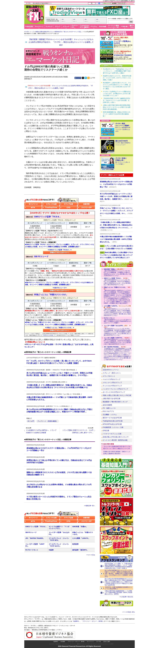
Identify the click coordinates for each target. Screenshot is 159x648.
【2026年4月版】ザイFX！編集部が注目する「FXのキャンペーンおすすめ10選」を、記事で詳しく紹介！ (117, 100)
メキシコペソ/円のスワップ (112, 382)
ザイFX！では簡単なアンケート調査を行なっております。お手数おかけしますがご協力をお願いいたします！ (117, 93)
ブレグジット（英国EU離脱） (47, 421)
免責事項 (55, 641)
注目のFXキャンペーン (111, 370)
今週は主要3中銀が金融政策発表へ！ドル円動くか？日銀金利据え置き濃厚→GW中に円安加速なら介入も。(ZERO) (118, 592)
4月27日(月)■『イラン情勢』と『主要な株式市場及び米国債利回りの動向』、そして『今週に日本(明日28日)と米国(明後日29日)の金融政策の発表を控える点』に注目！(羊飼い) (118, 566)
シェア (79, 78)
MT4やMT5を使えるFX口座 (112, 424)
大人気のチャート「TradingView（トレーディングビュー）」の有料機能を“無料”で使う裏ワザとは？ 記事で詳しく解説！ (117, 71)
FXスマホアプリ (108, 411)
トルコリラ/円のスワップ (111, 379)
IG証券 (51, 550)
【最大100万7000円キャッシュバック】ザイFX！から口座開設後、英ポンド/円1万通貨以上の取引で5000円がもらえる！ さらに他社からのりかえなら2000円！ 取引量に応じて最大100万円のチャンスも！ (117, 310)
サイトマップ (90, 641)
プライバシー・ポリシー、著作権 (76, 641)
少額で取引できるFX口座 (111, 398)
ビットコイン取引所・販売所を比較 (115, 440)
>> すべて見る (90, 555)
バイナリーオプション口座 (112, 434)
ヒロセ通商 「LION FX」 (81, 538)
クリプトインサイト (103, 644)
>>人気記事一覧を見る (126, 597)
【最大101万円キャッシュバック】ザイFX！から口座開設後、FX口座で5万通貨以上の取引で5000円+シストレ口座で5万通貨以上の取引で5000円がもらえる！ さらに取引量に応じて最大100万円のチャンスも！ (117, 330)
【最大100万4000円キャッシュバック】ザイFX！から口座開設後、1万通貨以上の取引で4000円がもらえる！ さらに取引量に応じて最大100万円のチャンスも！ (117, 272)
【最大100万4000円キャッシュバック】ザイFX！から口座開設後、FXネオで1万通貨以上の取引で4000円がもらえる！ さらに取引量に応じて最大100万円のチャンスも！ (117, 281)
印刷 (93, 78)
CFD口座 (106, 430)
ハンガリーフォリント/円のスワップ (115, 389)
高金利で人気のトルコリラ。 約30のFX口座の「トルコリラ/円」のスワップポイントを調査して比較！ (117, 78)
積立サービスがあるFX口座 (112, 418)
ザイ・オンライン (91, 644)
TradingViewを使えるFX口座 (113, 421)
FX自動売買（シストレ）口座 (113, 427)
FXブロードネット (31, 550)
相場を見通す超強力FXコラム (44, 31)
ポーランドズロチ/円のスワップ (114, 392)
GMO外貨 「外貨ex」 (79, 526)
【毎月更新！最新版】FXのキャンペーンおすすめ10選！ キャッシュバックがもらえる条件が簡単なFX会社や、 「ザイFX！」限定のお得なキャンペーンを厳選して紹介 (61, 42)
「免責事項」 (76, 621)
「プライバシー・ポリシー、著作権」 (92, 621)
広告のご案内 (106, 641)
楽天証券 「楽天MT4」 (80, 550)
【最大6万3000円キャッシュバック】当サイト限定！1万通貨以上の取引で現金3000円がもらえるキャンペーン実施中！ (117, 320)
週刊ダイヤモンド (81, 644)
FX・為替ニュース (109, 408)
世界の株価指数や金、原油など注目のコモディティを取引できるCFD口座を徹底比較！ (116, 114)
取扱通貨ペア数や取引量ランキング (115, 402)
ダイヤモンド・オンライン (69, 644)
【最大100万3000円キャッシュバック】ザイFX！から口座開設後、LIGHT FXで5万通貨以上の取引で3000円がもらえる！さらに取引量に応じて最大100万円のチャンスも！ (117, 341)
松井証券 (75, 544)
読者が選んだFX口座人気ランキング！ (116, 437)
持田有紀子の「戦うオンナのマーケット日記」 (68, 31)
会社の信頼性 (107, 405)
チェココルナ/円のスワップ (112, 386)
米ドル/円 (30, 421)
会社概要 (63, 641)
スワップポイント (109, 376)
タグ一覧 (98, 641)
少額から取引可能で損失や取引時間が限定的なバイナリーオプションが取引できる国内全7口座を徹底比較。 (116, 107)
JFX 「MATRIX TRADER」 (34, 538)
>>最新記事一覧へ (89, 505)
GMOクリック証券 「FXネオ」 (36, 526)
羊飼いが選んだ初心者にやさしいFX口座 (117, 395)
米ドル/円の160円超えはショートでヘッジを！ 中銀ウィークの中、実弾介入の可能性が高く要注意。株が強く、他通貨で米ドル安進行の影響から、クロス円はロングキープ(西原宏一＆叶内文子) (119, 573)
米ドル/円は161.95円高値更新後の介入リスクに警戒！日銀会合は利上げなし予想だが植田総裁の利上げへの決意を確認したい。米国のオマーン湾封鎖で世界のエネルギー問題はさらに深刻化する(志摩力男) (119, 582)
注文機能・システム (110, 414)
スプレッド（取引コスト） (112, 373)
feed (88, 78)
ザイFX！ (111, 644)
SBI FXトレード (31, 532)
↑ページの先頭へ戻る (128, 612)
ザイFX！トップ (29, 31)
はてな (86, 78)
